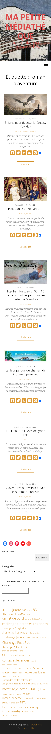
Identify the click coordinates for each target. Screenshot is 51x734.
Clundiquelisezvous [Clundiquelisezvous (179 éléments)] (16, 655)
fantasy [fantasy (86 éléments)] (5, 672)
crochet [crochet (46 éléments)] (33, 661)
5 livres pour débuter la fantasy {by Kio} (25, 124)
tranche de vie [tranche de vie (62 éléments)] (28, 711)
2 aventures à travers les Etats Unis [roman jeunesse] (25, 490)
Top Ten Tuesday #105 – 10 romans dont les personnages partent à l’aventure (25, 295)
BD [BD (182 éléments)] (35, 609)
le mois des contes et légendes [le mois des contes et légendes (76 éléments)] (17, 679)
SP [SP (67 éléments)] (17, 702)
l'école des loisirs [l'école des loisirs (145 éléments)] (35, 672)
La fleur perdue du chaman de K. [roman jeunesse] (25, 372)
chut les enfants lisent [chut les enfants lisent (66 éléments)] (12, 650)
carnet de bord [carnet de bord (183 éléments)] (13, 618)
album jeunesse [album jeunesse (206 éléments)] (14, 609)
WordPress (36, 724)
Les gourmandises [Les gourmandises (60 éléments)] (10, 683)
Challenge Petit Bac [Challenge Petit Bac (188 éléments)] (16, 642)
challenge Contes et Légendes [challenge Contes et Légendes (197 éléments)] (25, 623)
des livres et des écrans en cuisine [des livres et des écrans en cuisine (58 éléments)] (17, 668)
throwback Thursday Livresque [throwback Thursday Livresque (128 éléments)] (21, 707)
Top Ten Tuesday (25, 304)
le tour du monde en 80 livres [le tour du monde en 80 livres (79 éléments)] (33, 683)
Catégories (8, 566)
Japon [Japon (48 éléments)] (21, 673)
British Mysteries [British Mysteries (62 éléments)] (22, 614)
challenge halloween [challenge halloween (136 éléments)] (15, 632)
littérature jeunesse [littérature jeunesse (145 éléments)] (14, 689)
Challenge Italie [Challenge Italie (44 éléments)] (35, 633)
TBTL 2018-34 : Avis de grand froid (25, 433)
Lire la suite (25, 164)
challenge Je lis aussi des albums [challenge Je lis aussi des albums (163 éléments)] (24, 637)
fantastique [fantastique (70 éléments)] (38, 668)
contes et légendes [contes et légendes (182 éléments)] (16, 660)
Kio (36, 119)
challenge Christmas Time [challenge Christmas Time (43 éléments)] (33, 619)
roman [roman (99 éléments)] (27, 693)
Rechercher (8, 551)
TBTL (25, 440)
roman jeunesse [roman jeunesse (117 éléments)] (12, 698)
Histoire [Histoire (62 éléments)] (14, 672)
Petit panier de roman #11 (25, 209)
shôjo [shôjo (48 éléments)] (13, 703)
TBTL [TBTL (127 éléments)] (23, 702)
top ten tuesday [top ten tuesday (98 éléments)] (11, 711)
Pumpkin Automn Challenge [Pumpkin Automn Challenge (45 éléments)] (12, 694)
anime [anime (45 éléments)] (29, 610)
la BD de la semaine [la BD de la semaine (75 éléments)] (11, 676)
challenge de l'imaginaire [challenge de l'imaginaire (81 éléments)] (14, 628)
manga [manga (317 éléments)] (34, 688)
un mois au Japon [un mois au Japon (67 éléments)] (10, 715)
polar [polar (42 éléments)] (43, 689)
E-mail (6, 585)
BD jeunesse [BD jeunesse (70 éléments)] (8, 614)
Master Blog (30, 728)
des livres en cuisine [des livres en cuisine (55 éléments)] (10, 665)
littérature (18, 131)
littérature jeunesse (29, 131)
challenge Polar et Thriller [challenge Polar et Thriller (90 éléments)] (16, 647)
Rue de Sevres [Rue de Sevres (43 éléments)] (41, 698)
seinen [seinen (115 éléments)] (6, 702)
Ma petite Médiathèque (25, 26)
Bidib (33, 205)
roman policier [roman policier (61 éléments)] (29, 698)
